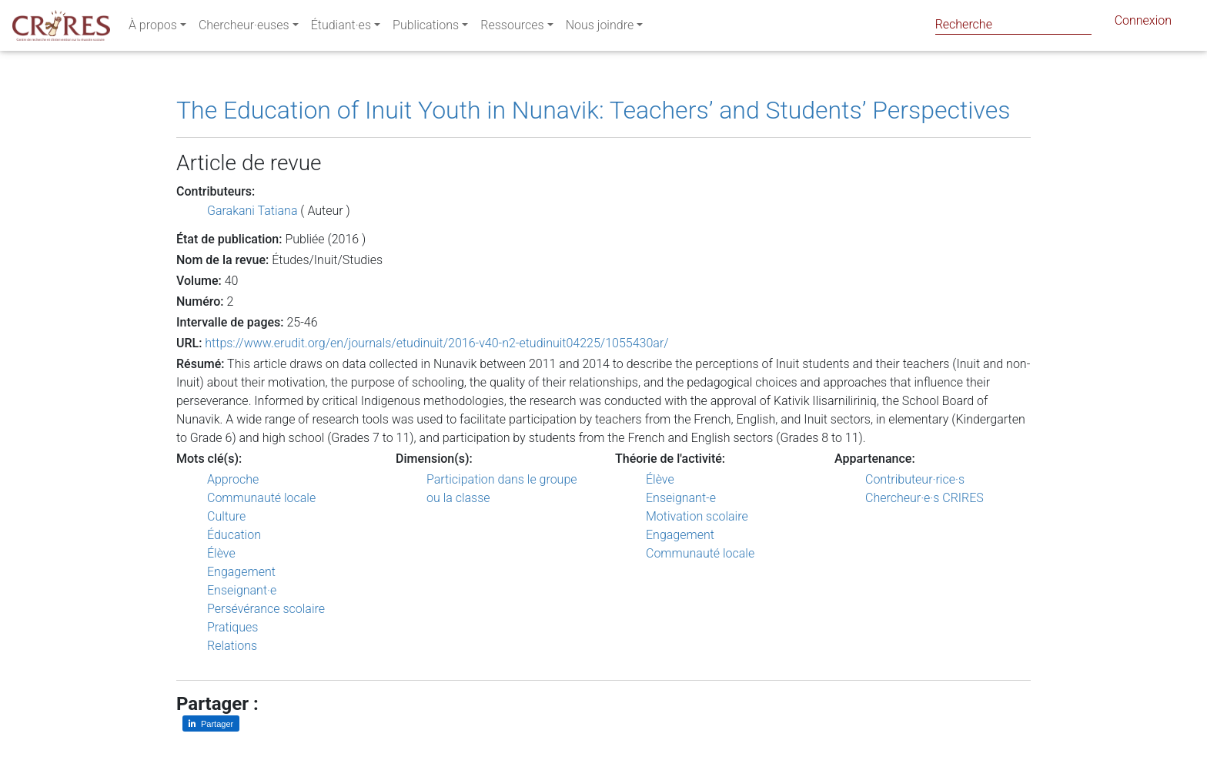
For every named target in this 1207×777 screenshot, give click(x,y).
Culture (226, 516)
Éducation (234, 534)
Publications (426, 28)
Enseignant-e (681, 498)
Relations (232, 645)
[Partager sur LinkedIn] (210, 723)
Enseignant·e (241, 590)
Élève (221, 553)
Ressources (511, 28)
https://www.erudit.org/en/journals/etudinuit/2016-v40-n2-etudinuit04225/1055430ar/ (436, 343)
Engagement (241, 571)
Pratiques (232, 627)
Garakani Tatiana (252, 210)
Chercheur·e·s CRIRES (924, 498)
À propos (153, 28)
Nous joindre (600, 28)
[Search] (1013, 24)
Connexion (1143, 23)
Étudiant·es (341, 28)
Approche (233, 479)
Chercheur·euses (244, 28)
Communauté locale (261, 498)
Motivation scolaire (697, 516)
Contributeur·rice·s (915, 479)
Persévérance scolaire (266, 608)
